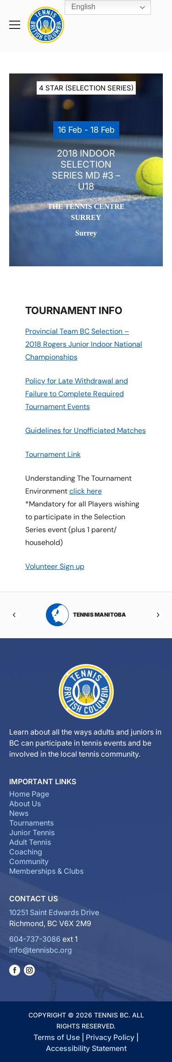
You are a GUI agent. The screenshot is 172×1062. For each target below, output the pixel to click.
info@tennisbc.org (40, 950)
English (76, 7)
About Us (25, 803)
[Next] (157, 614)
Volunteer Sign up (54, 566)
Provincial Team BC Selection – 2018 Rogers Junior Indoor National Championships (83, 344)
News (18, 813)
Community (29, 861)
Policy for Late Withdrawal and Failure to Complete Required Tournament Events (76, 393)
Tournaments (31, 822)
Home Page (29, 793)
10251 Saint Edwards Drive (54, 912)
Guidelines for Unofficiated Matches (85, 430)
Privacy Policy (110, 1037)
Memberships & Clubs (46, 871)
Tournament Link (53, 454)
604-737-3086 (35, 939)
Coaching (25, 851)
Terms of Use (56, 1037)
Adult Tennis (30, 842)
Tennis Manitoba (86, 614)
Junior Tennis (32, 832)
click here (85, 491)
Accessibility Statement (86, 1048)
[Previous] (14, 614)
